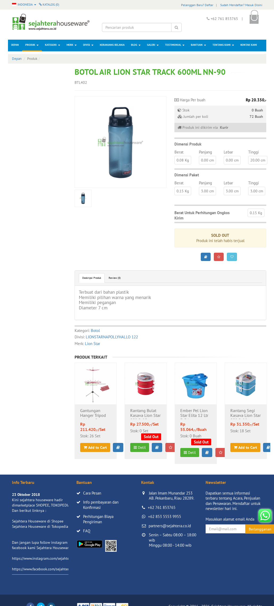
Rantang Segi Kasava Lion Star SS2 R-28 (245, 413)
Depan (15, 45)
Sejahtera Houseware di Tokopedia (40, 526)
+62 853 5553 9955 (164, 516)
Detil (140, 447)
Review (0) (115, 278)
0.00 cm (207, 160)
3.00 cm (207, 191)
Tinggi (253, 152)
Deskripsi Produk (91, 278)
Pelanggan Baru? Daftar (197, 5)
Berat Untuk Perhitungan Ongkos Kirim (202, 215)
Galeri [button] (153, 45)
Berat (178, 152)
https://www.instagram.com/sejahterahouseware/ (51, 558)
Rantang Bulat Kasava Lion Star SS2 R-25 (145, 413)
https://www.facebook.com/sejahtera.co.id (45, 569)
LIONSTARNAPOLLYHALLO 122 (112, 336)
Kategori (52, 45)
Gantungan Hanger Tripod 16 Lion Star (93, 413)
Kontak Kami (248, 45)
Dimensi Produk (187, 144)
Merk (72, 45)
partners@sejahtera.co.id (170, 525)
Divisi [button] (88, 45)
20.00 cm (257, 160)
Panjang (205, 152)
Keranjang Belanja (112, 45)
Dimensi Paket (186, 174)
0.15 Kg (183, 191)
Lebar (228, 152)
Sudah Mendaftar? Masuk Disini (241, 5)
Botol (95, 330)
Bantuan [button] (198, 45)
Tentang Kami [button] (223, 45)
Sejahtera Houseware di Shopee (37, 521)
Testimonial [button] (175, 45)
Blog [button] (136, 45)
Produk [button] (32, 45)
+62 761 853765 (161, 507)
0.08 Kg (183, 160)
